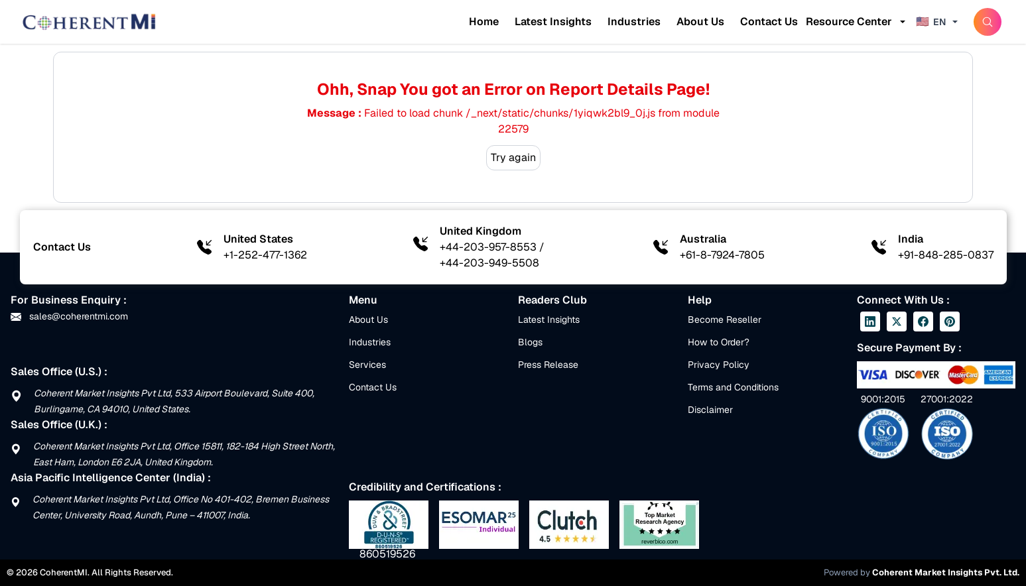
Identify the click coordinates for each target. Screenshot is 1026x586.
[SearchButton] (987, 22)
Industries (634, 22)
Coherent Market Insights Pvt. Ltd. (945, 572)
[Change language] (938, 22)
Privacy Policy (718, 365)
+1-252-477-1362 (265, 255)
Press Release (548, 365)
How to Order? (718, 342)
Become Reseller (724, 319)
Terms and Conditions (733, 387)
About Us (700, 22)
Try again (513, 157)
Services (367, 365)
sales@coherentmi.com (69, 316)
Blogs (530, 342)
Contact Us (769, 22)
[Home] (89, 21)
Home (484, 22)
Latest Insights (553, 22)
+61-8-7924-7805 (722, 255)
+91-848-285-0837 (946, 255)
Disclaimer (710, 410)
